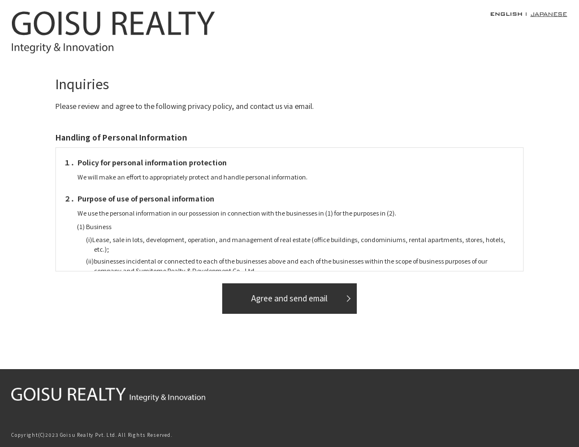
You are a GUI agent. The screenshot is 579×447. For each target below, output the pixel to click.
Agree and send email (289, 298)
